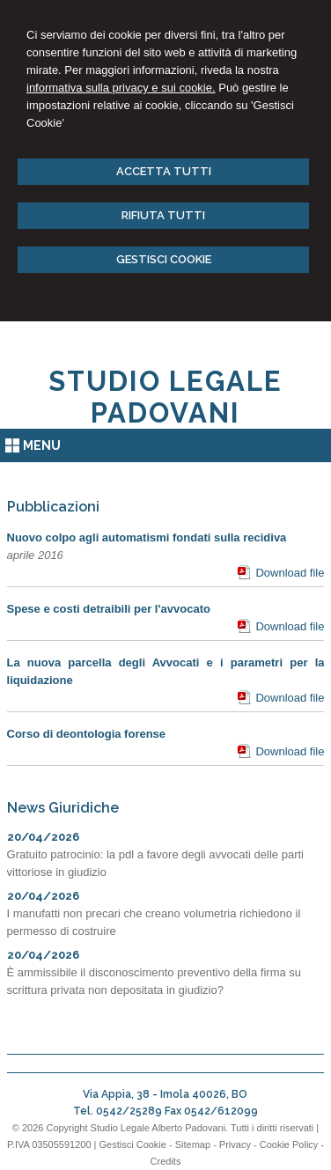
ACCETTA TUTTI (163, 171)
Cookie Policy (289, 1144)
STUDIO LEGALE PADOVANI (165, 397)
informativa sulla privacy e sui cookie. (121, 87)
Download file (289, 572)
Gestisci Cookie (132, 1144)
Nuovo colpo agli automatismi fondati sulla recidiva (147, 537)
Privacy (235, 1144)
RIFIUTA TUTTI (163, 215)
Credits (166, 1161)
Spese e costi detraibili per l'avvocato (108, 608)
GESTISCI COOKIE (163, 259)
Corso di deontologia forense (86, 733)
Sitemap (192, 1144)
